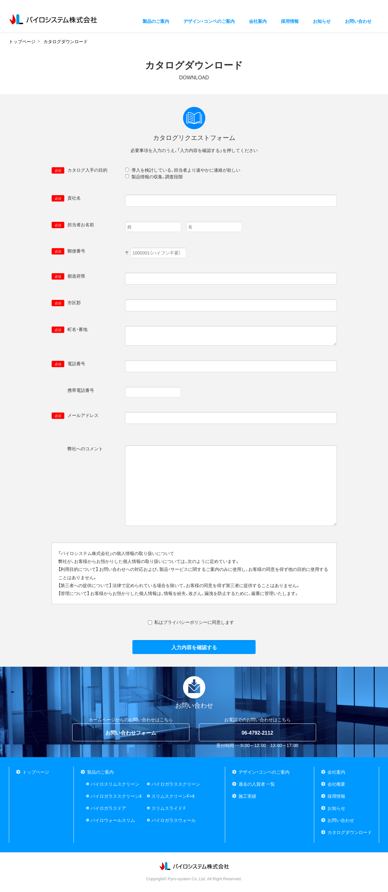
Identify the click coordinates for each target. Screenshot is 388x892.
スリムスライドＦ (169, 808)
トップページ (35, 772)
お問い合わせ (341, 820)
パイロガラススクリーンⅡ (116, 796)
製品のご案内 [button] (156, 22)
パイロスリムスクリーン (115, 784)
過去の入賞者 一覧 (257, 784)
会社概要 (336, 784)
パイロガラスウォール (173, 820)
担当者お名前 (73, 224)
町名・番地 (69, 329)
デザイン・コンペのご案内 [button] (209, 22)
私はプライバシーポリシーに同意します (194, 622)
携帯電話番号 (73, 390)
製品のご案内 (100, 772)
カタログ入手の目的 (79, 170)
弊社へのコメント (77, 448)
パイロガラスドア (108, 808)
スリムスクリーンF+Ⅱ (172, 796)
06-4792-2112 (257, 732)
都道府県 (68, 276)
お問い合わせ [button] (358, 22)
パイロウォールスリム (113, 820)
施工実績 (247, 796)
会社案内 (336, 772)
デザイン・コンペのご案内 (264, 772)
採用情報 (290, 22)
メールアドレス (75, 415)
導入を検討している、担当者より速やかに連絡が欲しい (185, 170)
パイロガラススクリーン (175, 784)
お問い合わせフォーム (130, 732)
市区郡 (66, 302)
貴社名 (66, 198)
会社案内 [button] (258, 22)
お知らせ (322, 22)
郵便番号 (68, 251)
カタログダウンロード (350, 832)
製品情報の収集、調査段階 (157, 176)
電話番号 (68, 363)
